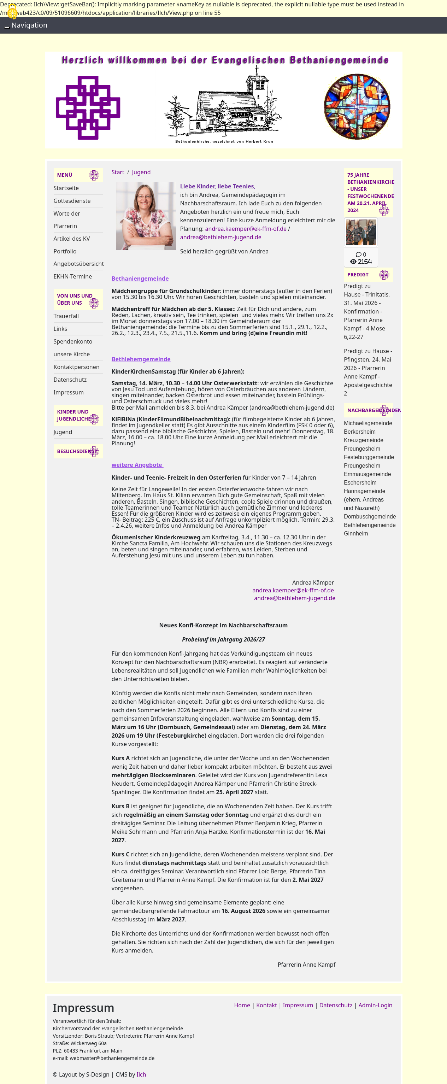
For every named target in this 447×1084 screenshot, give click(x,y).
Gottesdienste (72, 201)
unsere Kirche (72, 354)
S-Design (98, 1074)
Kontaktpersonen (77, 367)
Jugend (63, 432)
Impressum (69, 392)
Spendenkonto (73, 341)
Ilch (141, 1074)
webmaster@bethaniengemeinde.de (112, 1058)
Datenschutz (70, 379)
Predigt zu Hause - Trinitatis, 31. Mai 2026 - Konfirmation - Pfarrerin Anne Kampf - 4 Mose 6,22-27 (367, 311)
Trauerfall (66, 316)
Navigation (29, 25)
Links (60, 329)
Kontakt (266, 1005)
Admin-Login (376, 1005)
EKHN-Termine (73, 276)
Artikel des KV (72, 238)
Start (118, 172)
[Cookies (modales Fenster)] (12, 11)
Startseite (66, 188)
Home (242, 1005)
